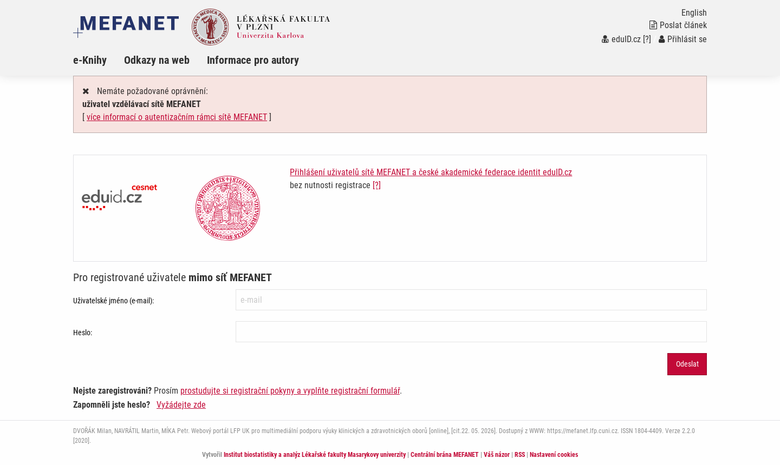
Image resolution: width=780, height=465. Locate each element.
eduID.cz (621, 39)
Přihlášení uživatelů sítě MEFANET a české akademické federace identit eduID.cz (431, 172)
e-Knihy (90, 60)
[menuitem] (98, 60)
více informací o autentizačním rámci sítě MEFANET (177, 117)
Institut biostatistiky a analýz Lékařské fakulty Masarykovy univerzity (315, 455)
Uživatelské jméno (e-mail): (113, 300)
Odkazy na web (157, 60)
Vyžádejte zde (181, 405)
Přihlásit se (683, 39)
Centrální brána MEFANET (445, 455)
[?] (647, 39)
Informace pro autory (253, 60)
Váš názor (497, 455)
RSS (520, 455)
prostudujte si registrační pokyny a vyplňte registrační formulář (290, 391)
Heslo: (82, 332)
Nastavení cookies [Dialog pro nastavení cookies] (554, 455)
